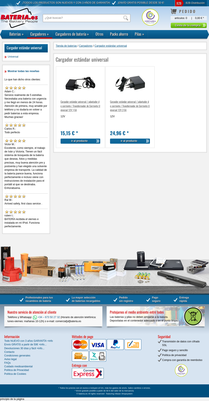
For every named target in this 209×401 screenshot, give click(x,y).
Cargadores (39, 34)
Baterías (16, 34)
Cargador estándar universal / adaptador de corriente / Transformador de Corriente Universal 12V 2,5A (130, 105)
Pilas (139, 34)
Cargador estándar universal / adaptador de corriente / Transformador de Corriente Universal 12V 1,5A (80, 105)
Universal (13, 56)
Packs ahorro (119, 34)
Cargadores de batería (72, 34)
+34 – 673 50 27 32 (46, 317)
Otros (99, 34)
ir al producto (79, 140)
